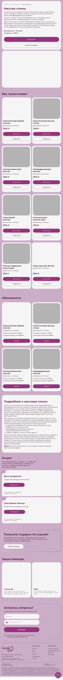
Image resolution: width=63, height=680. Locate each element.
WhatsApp (51, 652)
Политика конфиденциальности (50, 664)
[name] (21, 616)
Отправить (22, 630)
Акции (34, 654)
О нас (34, 652)
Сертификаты (36, 656)
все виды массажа (15, 4)
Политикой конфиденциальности (18, 636)
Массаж (34, 648)
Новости (34, 658)
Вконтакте (51, 654)
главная (6, 4)
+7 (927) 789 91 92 (53, 648)
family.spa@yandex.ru (54, 650)
